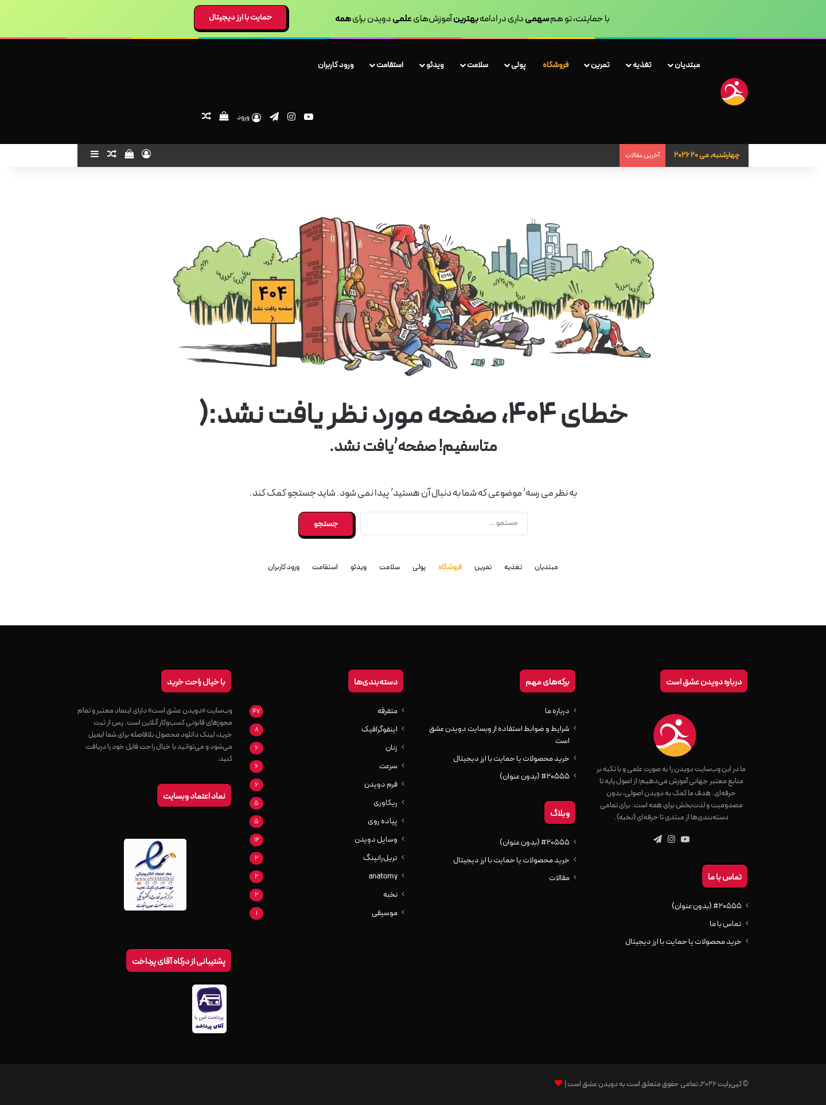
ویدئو (435, 65)
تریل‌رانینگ (380, 858)
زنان (391, 748)
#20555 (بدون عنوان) (707, 906)
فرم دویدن (381, 785)
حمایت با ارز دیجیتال (240, 17)
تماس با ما (726, 924)
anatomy (383, 876)
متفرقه (387, 711)
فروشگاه (555, 65)
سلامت (477, 65)
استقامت (389, 65)
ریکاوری (385, 803)
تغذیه (642, 65)
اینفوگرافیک (379, 729)
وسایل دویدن (376, 840)
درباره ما (557, 711)
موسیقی (385, 913)
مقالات (559, 878)
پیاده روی (383, 821)
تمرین (600, 65)
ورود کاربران (336, 65)
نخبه (390, 895)
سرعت (388, 766)
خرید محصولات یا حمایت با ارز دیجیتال (683, 942)
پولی (518, 65)
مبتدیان (687, 65)
